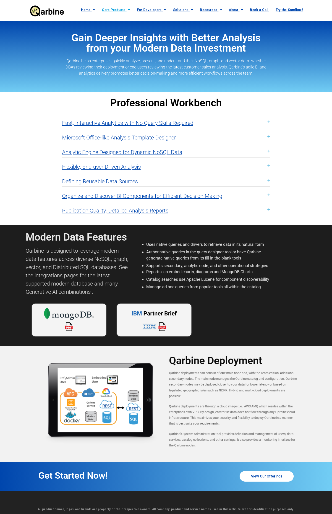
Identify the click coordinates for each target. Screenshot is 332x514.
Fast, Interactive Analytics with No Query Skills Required (127, 123)
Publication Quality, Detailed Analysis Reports (115, 210)
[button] (166, 121)
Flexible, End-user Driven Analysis (101, 167)
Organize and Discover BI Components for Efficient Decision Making (142, 196)
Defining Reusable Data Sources (100, 181)
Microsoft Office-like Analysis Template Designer (119, 137)
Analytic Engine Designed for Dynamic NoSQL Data (122, 152)
